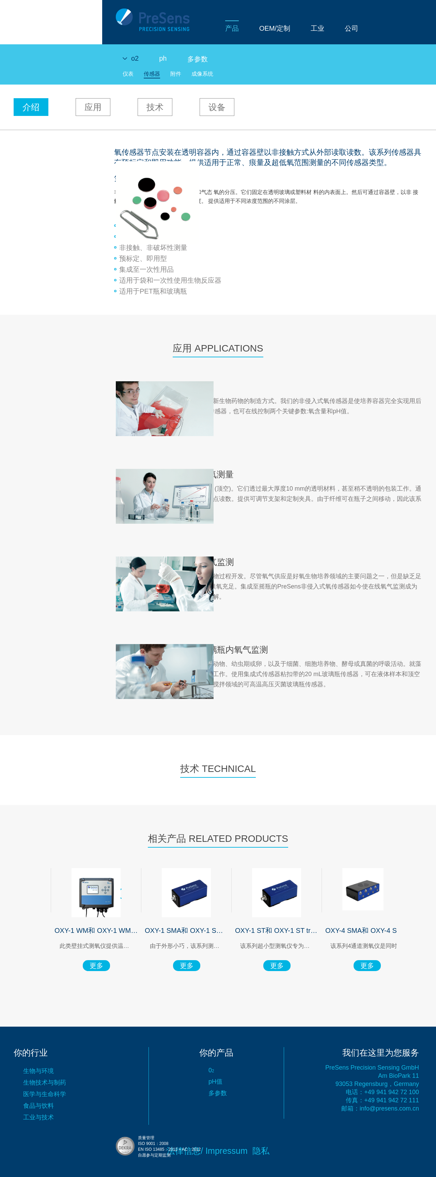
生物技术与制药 (44, 1082)
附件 (175, 74)
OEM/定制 (172, 28)
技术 (155, 107)
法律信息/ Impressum (207, 1151)
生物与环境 (38, 1071)
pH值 (215, 1081)
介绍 (31, 107)
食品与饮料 (38, 1105)
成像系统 (202, 74)
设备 (216, 107)
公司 (249, 28)
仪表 (128, 74)
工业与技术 (38, 1117)
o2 (135, 58)
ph (163, 58)
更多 (84, 965)
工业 (215, 28)
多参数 (197, 59)
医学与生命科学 (44, 1094)
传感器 (152, 74)
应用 (93, 107)
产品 (130, 28)
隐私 (260, 1151)
